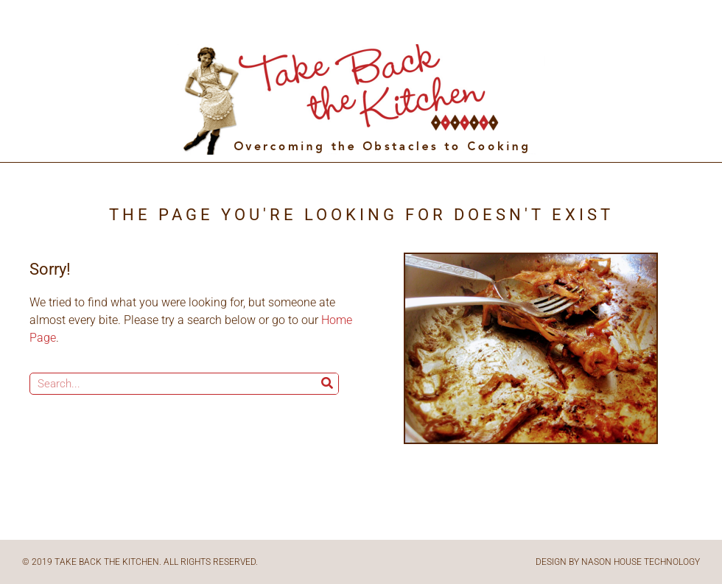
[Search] (327, 383)
